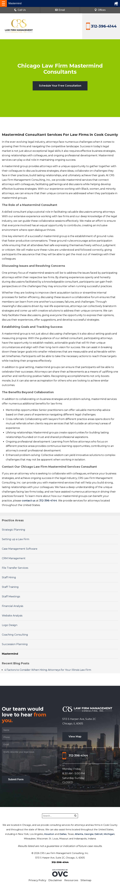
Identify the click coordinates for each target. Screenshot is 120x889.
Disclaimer (55, 880)
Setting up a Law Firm (15, 539)
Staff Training (10, 586)
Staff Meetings (11, 596)
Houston (49, 834)
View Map (75, 736)
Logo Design (9, 625)
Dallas (63, 834)
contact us (28, 500)
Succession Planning (15, 644)
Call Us (20, 10)
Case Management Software (19, 548)
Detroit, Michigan (105, 834)
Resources (71, 880)
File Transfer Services (15, 567)
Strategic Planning (13, 529)
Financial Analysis (12, 606)
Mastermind (10, 653)
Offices (100, 10)
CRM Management (13, 558)
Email (60, 10)
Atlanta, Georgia (84, 834)
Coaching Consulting (15, 634)
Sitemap (85, 880)
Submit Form (16, 779)
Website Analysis (12, 615)
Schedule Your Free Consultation (60, 85)
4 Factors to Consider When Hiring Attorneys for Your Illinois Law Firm (47, 669)
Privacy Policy (37, 880)
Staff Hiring (9, 577)
